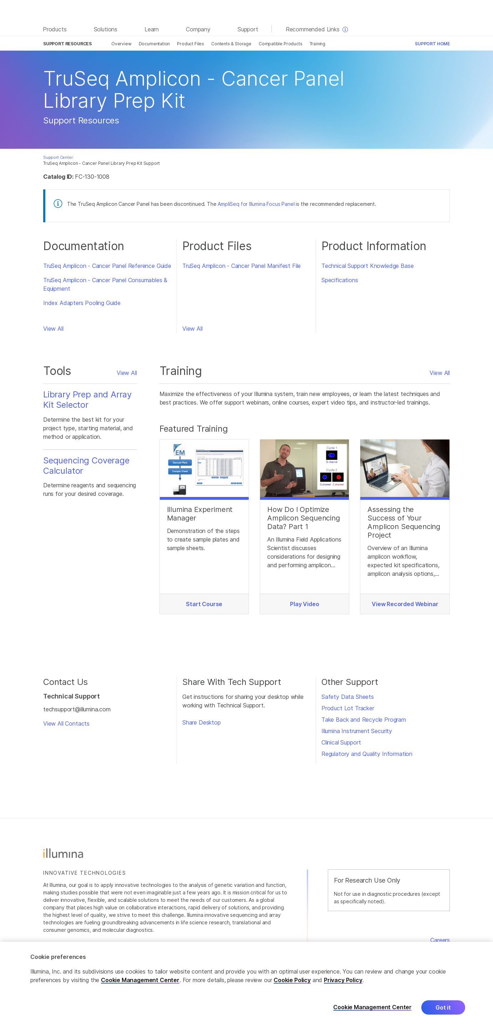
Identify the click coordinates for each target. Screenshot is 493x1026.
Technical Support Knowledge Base (367, 265)
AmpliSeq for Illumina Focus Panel (256, 204)
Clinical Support (341, 742)
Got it (443, 1011)
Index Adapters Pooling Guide (82, 302)
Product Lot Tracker (347, 708)
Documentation (154, 43)
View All (53, 328)
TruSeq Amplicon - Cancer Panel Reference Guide (107, 265)
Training (318, 43)
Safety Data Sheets (347, 696)
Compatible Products (281, 43)
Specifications (339, 280)
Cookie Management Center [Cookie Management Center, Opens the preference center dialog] (372, 1011)
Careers (440, 940)
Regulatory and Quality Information (366, 753)
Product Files (190, 43)
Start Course (204, 604)
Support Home (432, 43)
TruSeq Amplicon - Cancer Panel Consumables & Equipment (105, 284)
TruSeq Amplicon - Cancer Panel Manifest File (241, 265)
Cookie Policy (292, 983)
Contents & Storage (231, 43)
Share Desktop (201, 722)
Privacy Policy (343, 983)
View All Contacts (66, 723)
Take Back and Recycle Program (363, 719)
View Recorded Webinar (405, 604)
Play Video (304, 604)
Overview (121, 43)
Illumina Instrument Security (356, 731)
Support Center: (58, 157)
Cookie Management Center (140, 983)
